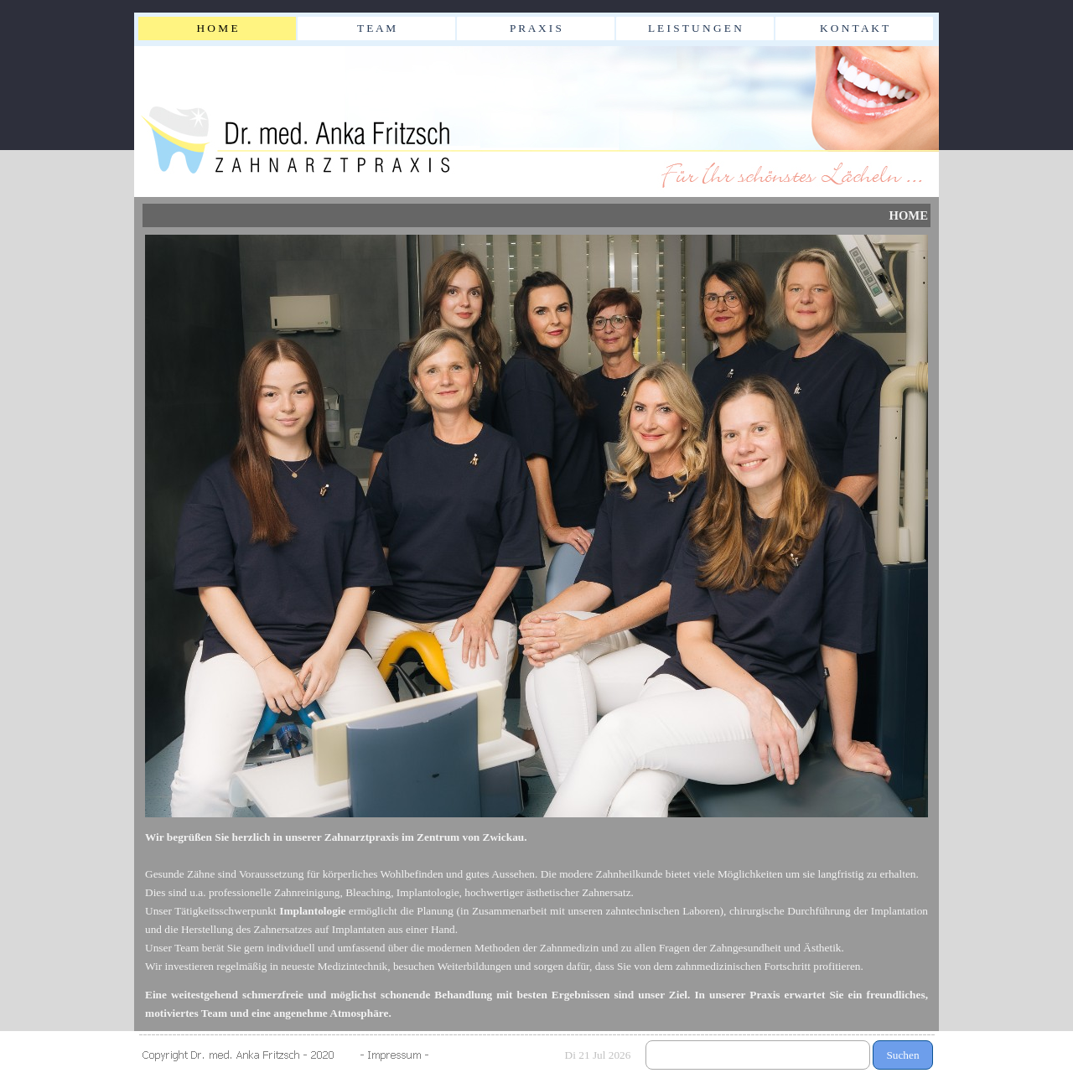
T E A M (376, 28)
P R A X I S (536, 28)
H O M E (216, 28)
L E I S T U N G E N (695, 28)
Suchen (902, 1055)
